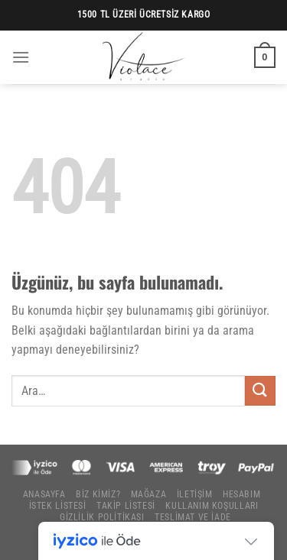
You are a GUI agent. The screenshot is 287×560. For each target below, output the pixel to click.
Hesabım (241, 494)
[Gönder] (260, 391)
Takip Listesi (125, 505)
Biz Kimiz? (98, 494)
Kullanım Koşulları (211, 505)
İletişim (195, 494)
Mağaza (149, 494)
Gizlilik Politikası (102, 517)
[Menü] (20, 57)
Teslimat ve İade (193, 517)
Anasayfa (44, 494)
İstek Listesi (57, 505)
